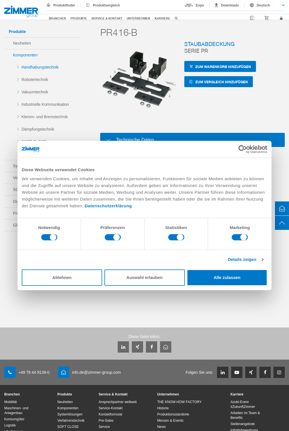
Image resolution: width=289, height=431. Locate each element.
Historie (163, 408)
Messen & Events (170, 421)
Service (104, 427)
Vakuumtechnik (34, 92)
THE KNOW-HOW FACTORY (179, 402)
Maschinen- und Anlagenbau (16, 410)
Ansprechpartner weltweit (117, 402)
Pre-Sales (105, 421)
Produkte (79, 18)
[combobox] (264, 5)
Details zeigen (242, 259)
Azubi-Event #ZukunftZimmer (243, 404)
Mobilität (10, 402)
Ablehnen (61, 277)
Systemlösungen (69, 414)
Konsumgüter (14, 419)
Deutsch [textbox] (263, 5)
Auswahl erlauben (144, 277)
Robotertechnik (34, 79)
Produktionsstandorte (173, 414)
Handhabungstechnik (40, 67)
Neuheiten (22, 43)
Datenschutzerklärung (108, 205)
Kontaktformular (110, 414)
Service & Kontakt (106, 18)
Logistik (10, 425)
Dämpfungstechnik (37, 129)
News (161, 427)
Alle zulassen (227, 277)
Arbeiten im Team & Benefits (245, 415)
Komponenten (25, 55)
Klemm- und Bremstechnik (44, 117)
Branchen (57, 18)
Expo (200, 5)
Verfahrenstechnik (70, 421)
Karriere (162, 18)
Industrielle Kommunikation (45, 104)
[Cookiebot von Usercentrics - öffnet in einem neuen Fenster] (242, 149)
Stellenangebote (243, 424)
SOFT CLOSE (68, 427)
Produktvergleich (106, 5)
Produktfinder (64, 5)
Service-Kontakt (110, 408)
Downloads (230, 5)
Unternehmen (138, 18)
